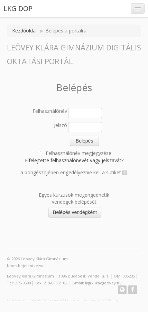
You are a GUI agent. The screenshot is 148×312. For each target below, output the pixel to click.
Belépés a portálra (65, 30)
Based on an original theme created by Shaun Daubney (51, 300)
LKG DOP (18, 8)
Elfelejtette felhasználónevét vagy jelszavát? (74, 160)
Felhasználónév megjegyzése (78, 153)
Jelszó (60, 125)
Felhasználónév (50, 111)
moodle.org (109, 300)
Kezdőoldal (24, 30)
